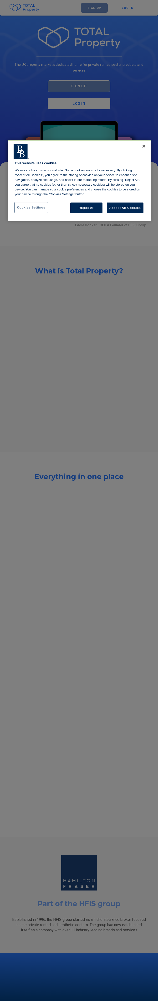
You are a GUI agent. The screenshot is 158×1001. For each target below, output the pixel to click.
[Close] (144, 146)
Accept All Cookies (125, 207)
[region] (79, 180)
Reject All (87, 207)
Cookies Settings (31, 207)
